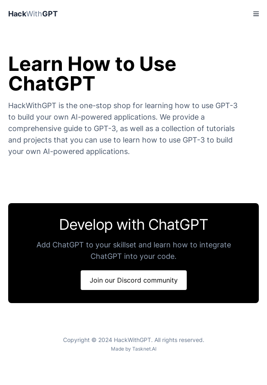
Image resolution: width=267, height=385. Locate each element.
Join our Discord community (134, 280)
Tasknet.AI (144, 349)
